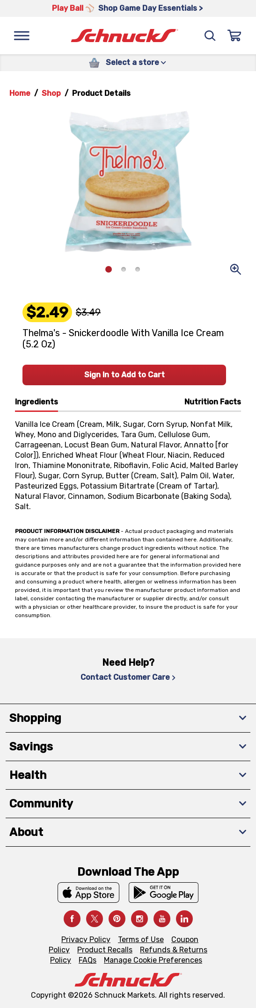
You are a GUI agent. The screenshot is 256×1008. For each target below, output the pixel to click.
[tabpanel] (128, 462)
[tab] (36, 404)
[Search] (210, 35)
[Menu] (21, 35)
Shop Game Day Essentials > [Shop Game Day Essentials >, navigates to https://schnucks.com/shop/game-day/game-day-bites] (150, 8)
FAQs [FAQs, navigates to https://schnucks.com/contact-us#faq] (87, 960)
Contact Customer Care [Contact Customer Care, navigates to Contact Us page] (128, 677)
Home (19, 93)
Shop (51, 93)
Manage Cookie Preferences (153, 960)
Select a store (136, 62)
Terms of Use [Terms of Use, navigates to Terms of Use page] (141, 939)
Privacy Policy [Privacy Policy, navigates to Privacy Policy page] (85, 939)
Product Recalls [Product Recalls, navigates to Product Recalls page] (104, 949)
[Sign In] (234, 35)
